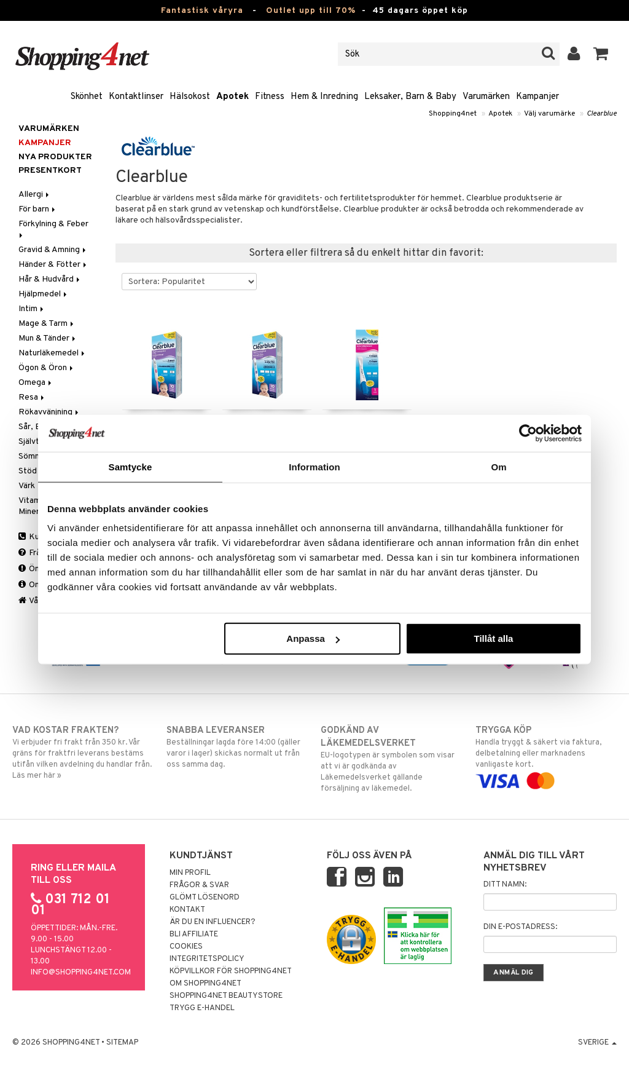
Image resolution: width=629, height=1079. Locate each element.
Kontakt (187, 910)
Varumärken (486, 97)
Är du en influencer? (213, 922)
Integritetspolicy (207, 959)
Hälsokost (190, 97)
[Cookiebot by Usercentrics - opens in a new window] (528, 433)
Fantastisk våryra (202, 11)
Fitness (269, 97)
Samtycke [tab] (130, 466)
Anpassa (313, 638)
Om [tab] (498, 466)
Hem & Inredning (324, 97)
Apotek (232, 97)
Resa (32, 397)
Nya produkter (55, 157)
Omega (35, 382)
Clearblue (602, 114)
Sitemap (122, 1043)
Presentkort (50, 170)
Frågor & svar (199, 885)
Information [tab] (314, 466)
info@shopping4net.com (81, 973)
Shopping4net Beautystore (226, 996)
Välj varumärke (549, 114)
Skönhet (87, 97)
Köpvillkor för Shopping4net (231, 971)
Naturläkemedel (52, 353)
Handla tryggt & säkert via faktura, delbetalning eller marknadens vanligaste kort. (546, 755)
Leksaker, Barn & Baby (410, 97)
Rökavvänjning (49, 412)
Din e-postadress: (520, 927)
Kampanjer (537, 97)
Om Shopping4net (205, 984)
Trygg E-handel (202, 1008)
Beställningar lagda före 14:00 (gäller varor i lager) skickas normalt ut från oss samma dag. (237, 747)
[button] (601, 54)
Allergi (34, 194)
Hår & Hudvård (50, 279)
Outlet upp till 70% (311, 11)
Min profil (190, 873)
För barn (37, 209)
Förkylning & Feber (54, 228)
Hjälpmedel (43, 294)
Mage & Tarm (47, 323)
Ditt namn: (504, 885)
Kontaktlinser (136, 97)
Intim (31, 309)
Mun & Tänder (47, 338)
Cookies (186, 947)
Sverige (597, 1043)
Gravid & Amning (53, 250)
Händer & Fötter (53, 264)
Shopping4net (453, 114)
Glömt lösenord (205, 898)
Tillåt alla (493, 638)
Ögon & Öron (46, 368)
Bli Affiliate (194, 934)
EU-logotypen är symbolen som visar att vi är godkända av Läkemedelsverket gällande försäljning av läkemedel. (391, 759)
